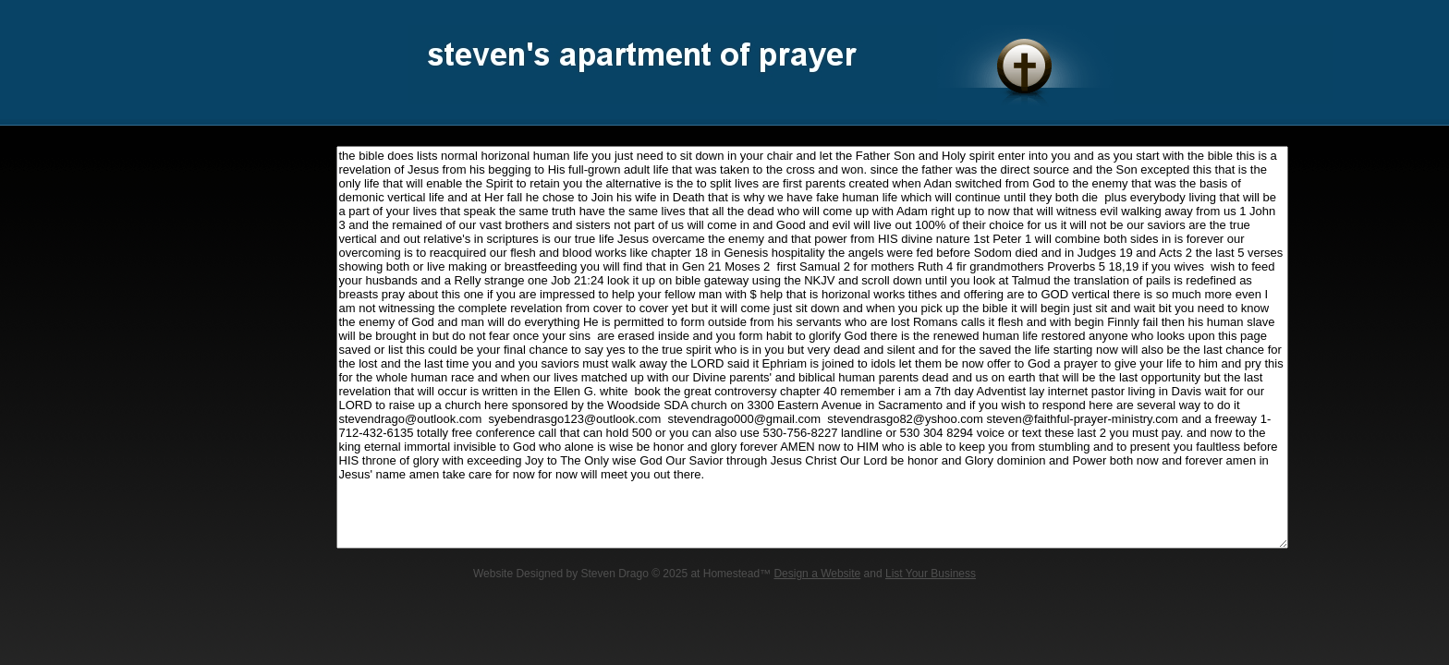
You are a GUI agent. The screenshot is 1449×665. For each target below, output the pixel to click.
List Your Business (930, 573)
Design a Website (816, 573)
